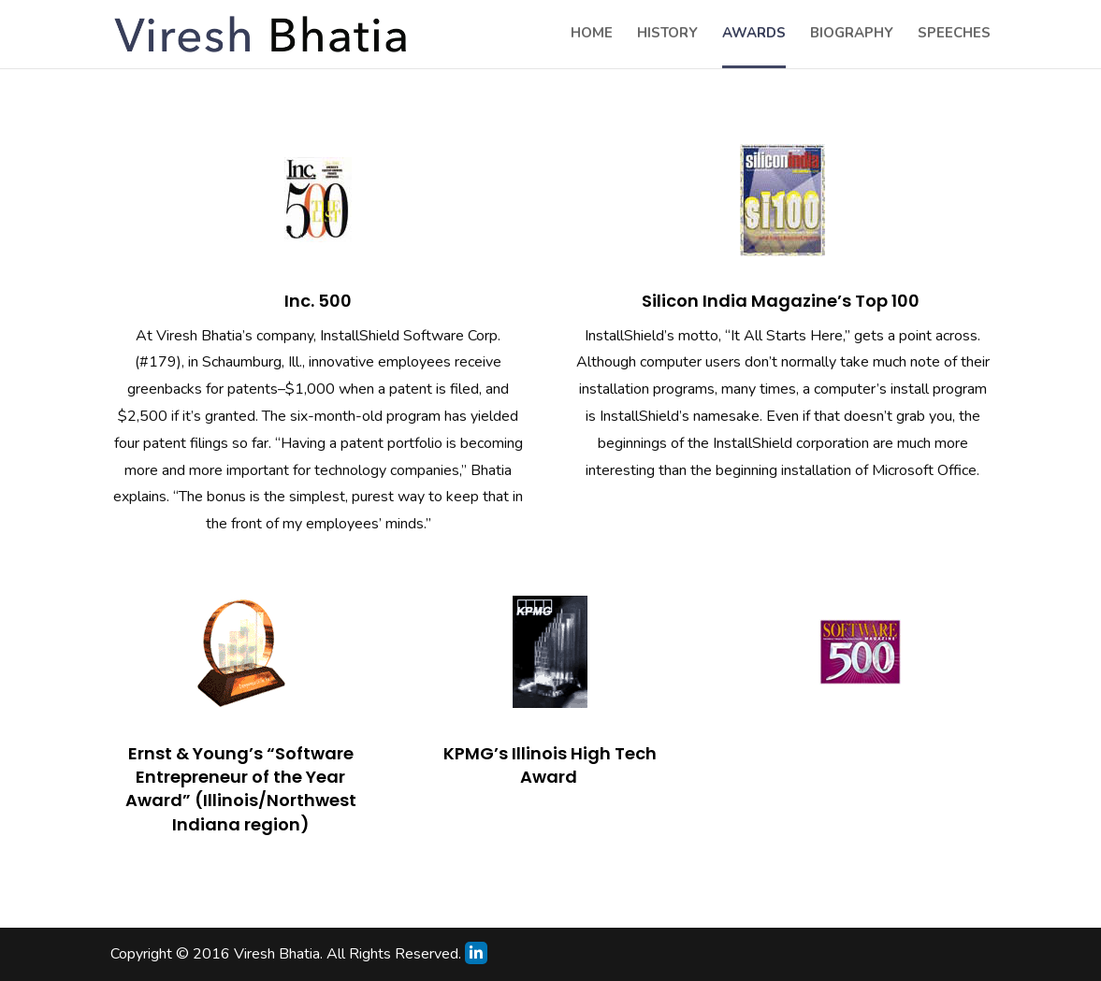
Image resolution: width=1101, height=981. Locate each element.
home (592, 34)
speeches (954, 34)
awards (754, 34)
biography (851, 34)
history (667, 34)
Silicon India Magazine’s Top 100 (782, 300)
